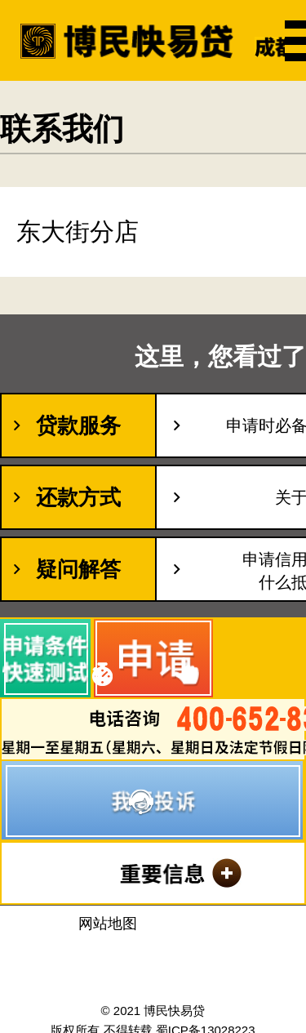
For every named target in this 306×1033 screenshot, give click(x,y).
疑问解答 (78, 569)
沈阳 (153, 952)
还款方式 (78, 497)
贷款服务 (78, 425)
